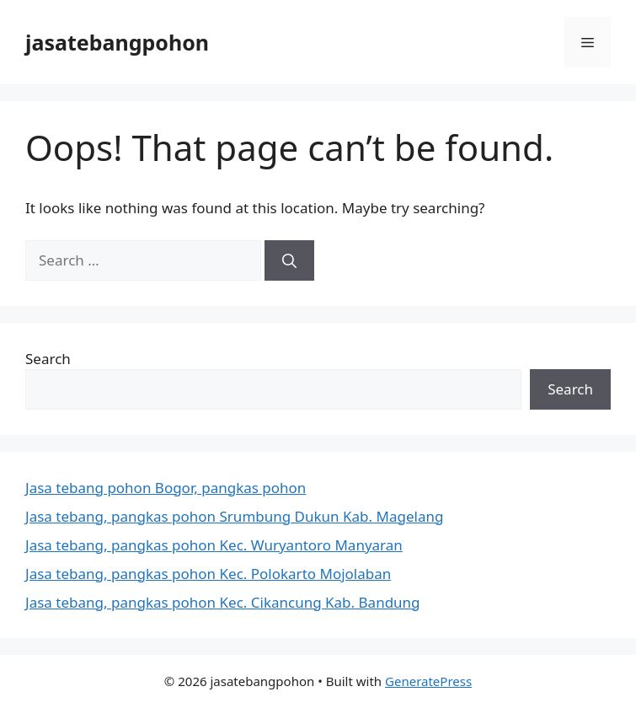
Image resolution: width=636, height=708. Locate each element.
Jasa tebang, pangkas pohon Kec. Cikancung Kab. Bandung (222, 602)
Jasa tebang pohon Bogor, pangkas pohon (165, 487)
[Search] (289, 260)
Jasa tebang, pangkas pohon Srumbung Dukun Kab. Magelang (234, 516)
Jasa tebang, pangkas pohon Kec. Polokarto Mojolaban (208, 573)
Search (48, 358)
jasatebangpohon (117, 42)
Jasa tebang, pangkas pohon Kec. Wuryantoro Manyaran (214, 545)
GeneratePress (428, 681)
